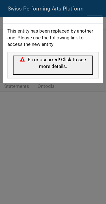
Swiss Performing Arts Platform (46, 9)
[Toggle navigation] (94, 20)
